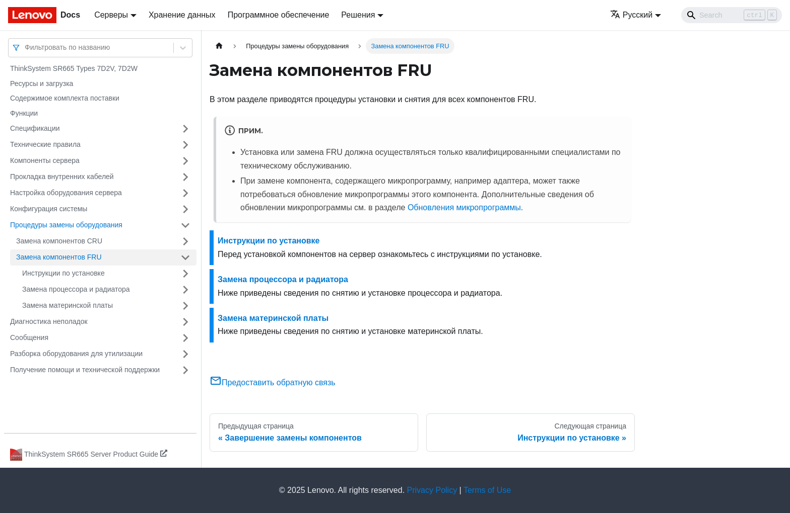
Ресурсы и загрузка (41, 83)
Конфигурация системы (48, 209)
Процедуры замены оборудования (66, 225)
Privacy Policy (432, 490)
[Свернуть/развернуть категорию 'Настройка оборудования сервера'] (185, 193)
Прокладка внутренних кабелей (62, 177)
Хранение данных (182, 15)
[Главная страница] (219, 46)
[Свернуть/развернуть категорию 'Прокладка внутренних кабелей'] (185, 177)
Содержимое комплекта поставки (64, 98)
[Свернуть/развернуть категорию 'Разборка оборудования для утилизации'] (185, 354)
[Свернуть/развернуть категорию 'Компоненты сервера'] (185, 161)
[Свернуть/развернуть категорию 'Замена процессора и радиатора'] (185, 290)
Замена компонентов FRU (59, 257)
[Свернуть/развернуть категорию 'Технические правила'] (185, 145)
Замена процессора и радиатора (76, 289)
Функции (24, 113)
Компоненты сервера (45, 160)
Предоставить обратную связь (273, 382)
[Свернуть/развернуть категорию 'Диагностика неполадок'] (185, 322)
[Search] (731, 15)
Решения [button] (358, 15)
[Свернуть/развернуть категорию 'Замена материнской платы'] (185, 306)
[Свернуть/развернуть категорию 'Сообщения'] (185, 338)
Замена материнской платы (67, 305)
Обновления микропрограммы (464, 207)
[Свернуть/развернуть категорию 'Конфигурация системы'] (185, 209)
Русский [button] (631, 15)
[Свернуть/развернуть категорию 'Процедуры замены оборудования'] (185, 225)
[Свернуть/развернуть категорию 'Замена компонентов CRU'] (185, 241)
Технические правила (45, 144)
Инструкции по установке (63, 273)
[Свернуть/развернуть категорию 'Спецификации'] (185, 129)
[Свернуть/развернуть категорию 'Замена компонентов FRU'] (185, 257)
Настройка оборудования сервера (66, 193)
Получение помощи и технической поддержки (85, 370)
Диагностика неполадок (49, 321)
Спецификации (35, 128)
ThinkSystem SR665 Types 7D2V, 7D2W (74, 68)
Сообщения (29, 337)
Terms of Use (487, 490)
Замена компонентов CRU (59, 241)
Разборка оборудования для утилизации (76, 354)
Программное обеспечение (279, 15)
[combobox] (26, 47)
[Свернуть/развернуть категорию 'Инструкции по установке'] (185, 274)
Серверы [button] (111, 15)
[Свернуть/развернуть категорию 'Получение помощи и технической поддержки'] (185, 370)
